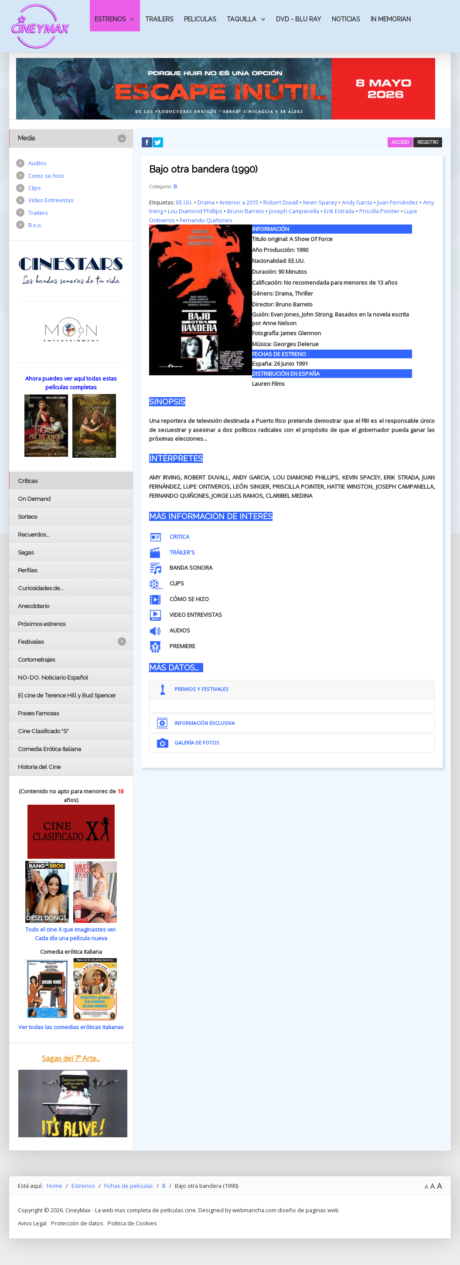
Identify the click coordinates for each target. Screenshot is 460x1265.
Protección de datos (77, 1223)
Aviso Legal (32, 1223)
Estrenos (110, 19)
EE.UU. (184, 202)
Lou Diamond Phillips (195, 211)
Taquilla (241, 19)
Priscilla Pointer (379, 211)
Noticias (346, 19)
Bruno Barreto (245, 211)
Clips (34, 188)
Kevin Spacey (320, 202)
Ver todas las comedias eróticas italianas (71, 1027)
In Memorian (391, 19)
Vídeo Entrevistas (51, 200)
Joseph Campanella (294, 211)
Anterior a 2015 (239, 202)
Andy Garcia (357, 202)
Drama (206, 202)
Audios (37, 163)
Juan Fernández (398, 202)
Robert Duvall (280, 202)
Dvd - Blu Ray (298, 19)
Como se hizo (46, 176)
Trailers (159, 19)
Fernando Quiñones (206, 220)
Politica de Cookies (132, 1223)
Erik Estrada (339, 211)
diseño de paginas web (308, 1210)
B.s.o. (35, 225)
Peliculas (200, 19)
